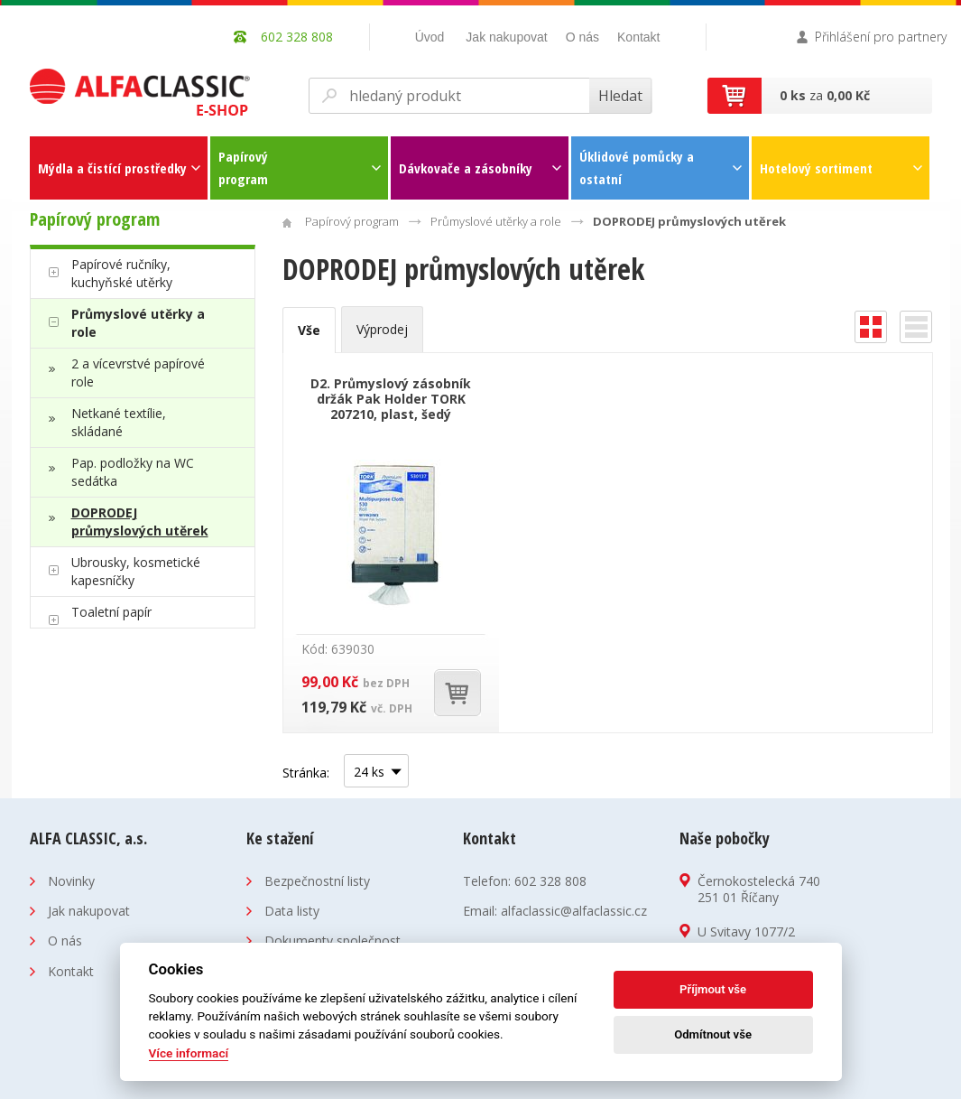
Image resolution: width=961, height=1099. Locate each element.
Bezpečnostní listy (317, 880)
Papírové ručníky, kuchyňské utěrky (121, 273)
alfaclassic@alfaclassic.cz (574, 910)
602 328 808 (550, 880)
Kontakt (638, 37)
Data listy (291, 910)
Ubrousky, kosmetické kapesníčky (135, 571)
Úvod (430, 37)
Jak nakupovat (506, 37)
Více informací (189, 1053)
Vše (309, 330)
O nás (582, 37)
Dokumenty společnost (332, 940)
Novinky (71, 880)
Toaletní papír (111, 611)
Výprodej (382, 329)
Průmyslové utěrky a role (138, 322)
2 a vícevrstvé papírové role (138, 372)
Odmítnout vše (713, 1034)
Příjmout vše (712, 989)
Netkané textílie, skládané (118, 422)
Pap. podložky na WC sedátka (132, 471)
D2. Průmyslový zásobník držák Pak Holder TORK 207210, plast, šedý (390, 399)
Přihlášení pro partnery (881, 36)
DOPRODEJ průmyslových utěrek (139, 521)
